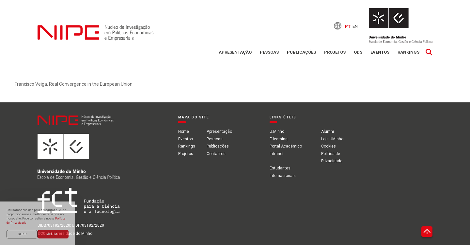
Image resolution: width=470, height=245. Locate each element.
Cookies (328, 146)
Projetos (335, 52)
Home (183, 131)
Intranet (277, 153)
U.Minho (277, 131)
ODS (358, 52)
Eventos (379, 52)
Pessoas (269, 52)
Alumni (327, 131)
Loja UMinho (332, 139)
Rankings (408, 52)
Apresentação (235, 52)
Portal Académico (286, 146)
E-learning (279, 139)
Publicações (301, 52)
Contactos (216, 153)
